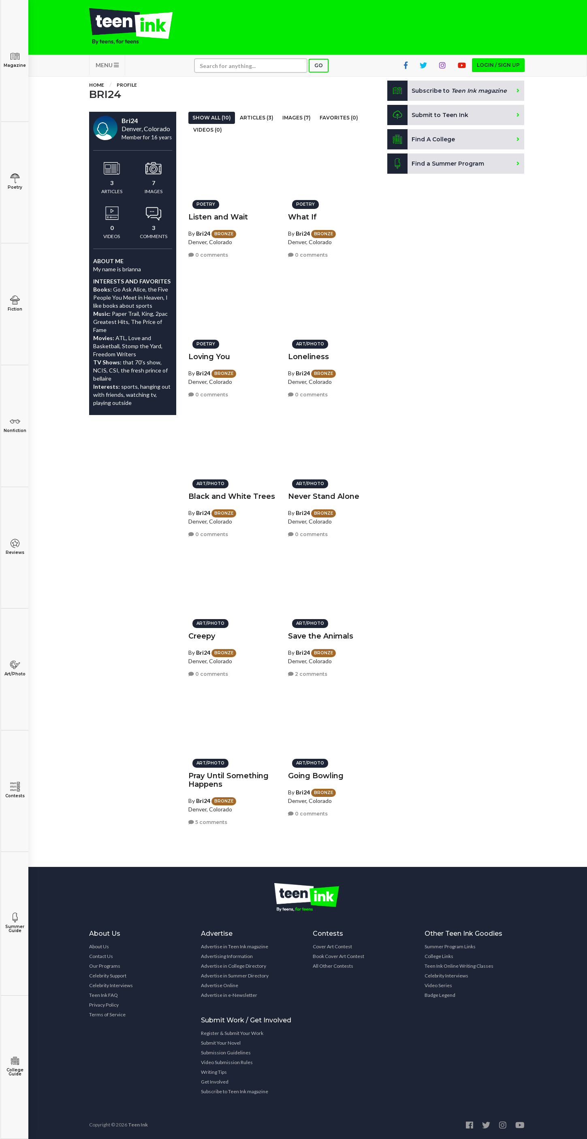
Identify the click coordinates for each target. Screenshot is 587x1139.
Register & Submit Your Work (232, 1033)
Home (96, 85)
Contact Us (101, 956)
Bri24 (203, 233)
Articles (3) (256, 118)
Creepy (201, 636)
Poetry (14, 181)
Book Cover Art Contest (338, 956)
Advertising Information (227, 956)
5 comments (207, 822)
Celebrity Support (107, 976)
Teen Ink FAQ (103, 995)
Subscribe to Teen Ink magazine (234, 1091)
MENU (107, 65)
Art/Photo (14, 668)
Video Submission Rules (227, 1062)
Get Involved (214, 1082)
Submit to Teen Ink (427, 115)
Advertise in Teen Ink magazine (234, 946)
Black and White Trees (231, 496)
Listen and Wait (218, 217)
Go (318, 65)
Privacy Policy (104, 1005)
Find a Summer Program (435, 163)
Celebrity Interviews (111, 985)
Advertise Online (219, 985)
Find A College (421, 139)
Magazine (14, 59)
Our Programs (104, 966)
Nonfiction (14, 425)
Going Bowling (316, 775)
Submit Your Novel (221, 1043)
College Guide (14, 1066)
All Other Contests (333, 966)
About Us (99, 946)
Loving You (209, 356)
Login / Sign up (498, 65)
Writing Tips (214, 1072)
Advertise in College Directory (233, 966)
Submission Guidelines (226, 1053)
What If (302, 217)
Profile (127, 85)
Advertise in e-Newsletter (229, 995)
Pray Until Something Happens (228, 780)
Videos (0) (207, 130)
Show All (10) (211, 118)
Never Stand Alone (323, 496)
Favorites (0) (339, 118)
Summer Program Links (450, 946)
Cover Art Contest (332, 946)
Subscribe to (447, 91)
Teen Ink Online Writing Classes (459, 966)
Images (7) (296, 118)
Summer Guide (14, 923)
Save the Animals (320, 636)
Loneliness (308, 356)
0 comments (208, 255)
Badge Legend (440, 995)
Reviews (14, 547)
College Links (439, 956)
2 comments (307, 674)
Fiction (14, 303)
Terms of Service (107, 1014)
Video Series (438, 985)
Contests (14, 790)
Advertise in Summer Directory (235, 976)
